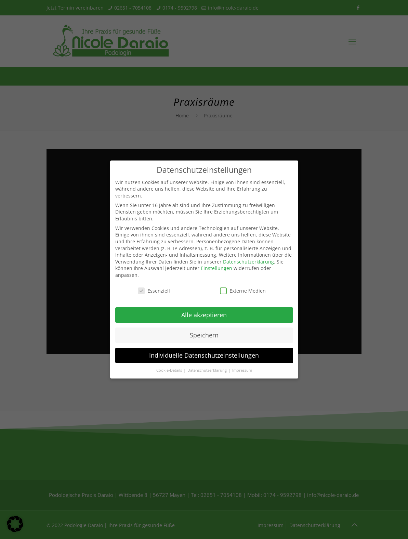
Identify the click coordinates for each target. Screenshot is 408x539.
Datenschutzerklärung (248, 261)
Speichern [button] (204, 335)
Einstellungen (216, 268)
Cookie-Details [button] (169, 370)
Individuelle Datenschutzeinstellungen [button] (204, 355)
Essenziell (154, 290)
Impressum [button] (242, 370)
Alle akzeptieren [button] (204, 315)
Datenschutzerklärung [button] (207, 370)
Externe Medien (243, 290)
